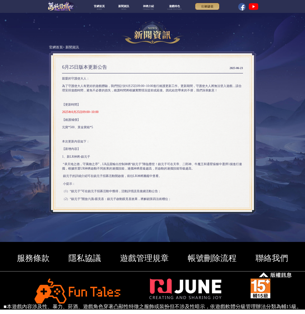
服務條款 (33, 258)
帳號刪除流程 (212, 258)
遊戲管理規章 (144, 258)
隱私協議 (84, 258)
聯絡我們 (272, 258)
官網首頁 (56, 47)
